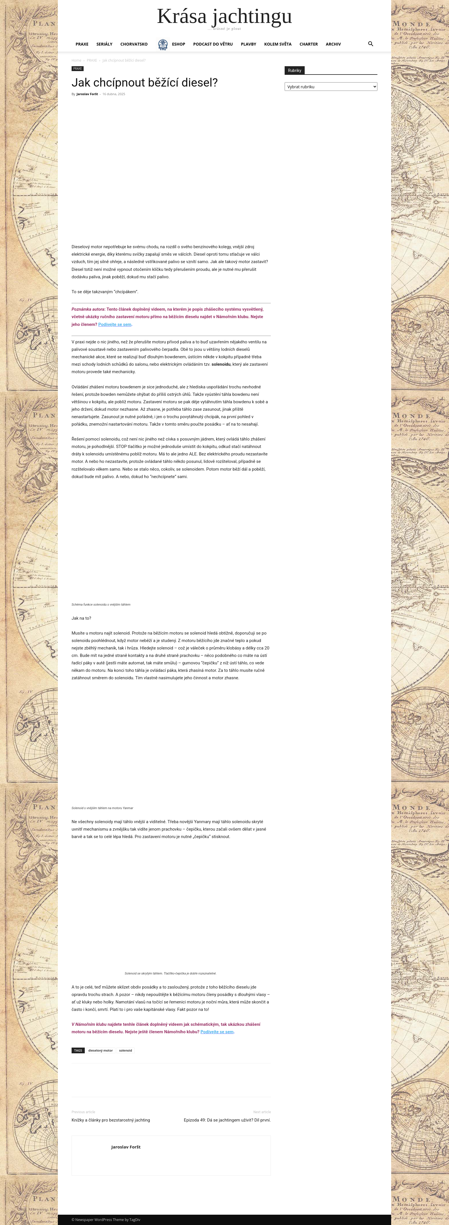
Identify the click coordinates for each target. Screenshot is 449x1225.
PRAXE (82, 44)
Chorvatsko (134, 44)
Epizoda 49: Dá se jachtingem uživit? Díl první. (227, 1120)
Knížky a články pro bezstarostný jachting (111, 1120)
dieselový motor (100, 1050)
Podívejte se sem (114, 324)
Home (76, 60)
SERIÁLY (105, 44)
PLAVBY (248, 44)
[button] (370, 44)
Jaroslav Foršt (87, 94)
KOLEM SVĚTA (278, 44)
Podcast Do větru (213, 44)
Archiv (333, 44)
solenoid (125, 1050)
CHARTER (309, 44)
